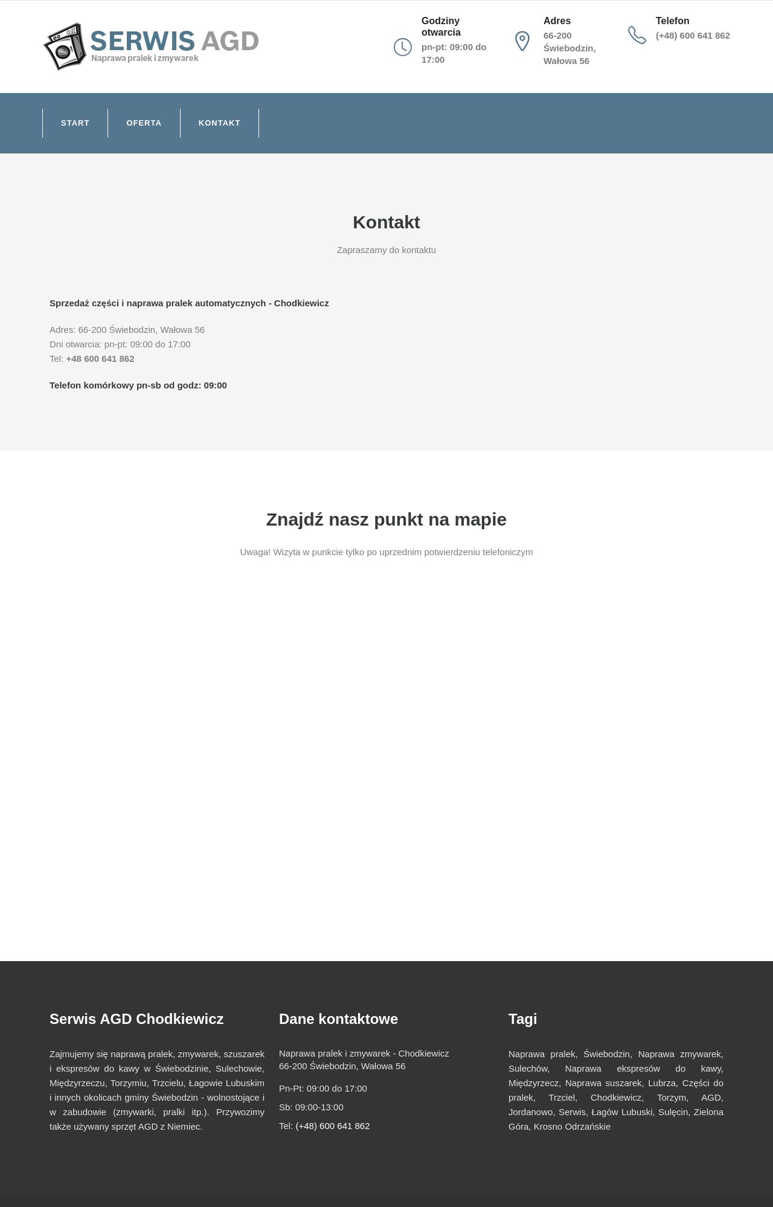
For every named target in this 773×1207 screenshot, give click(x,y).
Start (75, 122)
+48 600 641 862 (100, 358)
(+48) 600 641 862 (693, 35)
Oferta (143, 122)
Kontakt (220, 122)
